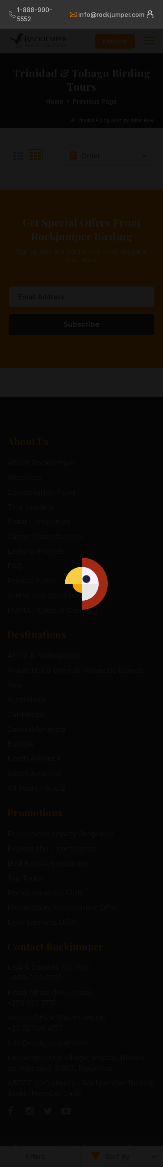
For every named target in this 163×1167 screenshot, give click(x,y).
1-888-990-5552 (30, 14)
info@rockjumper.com (106, 14)
